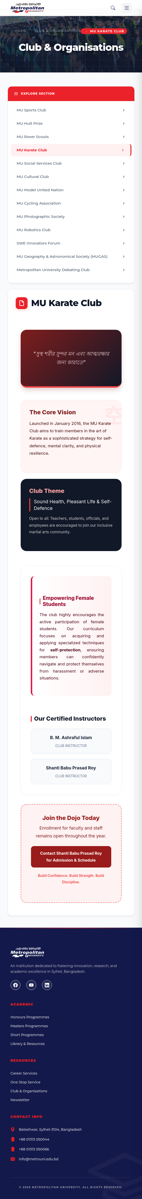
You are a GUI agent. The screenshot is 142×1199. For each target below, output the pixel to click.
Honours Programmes (30, 1017)
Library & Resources (28, 1044)
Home (21, 31)
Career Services (24, 1073)
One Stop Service (25, 1082)
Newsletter (20, 1100)
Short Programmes (27, 1035)
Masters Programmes (29, 1026)
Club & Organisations (58, 31)
